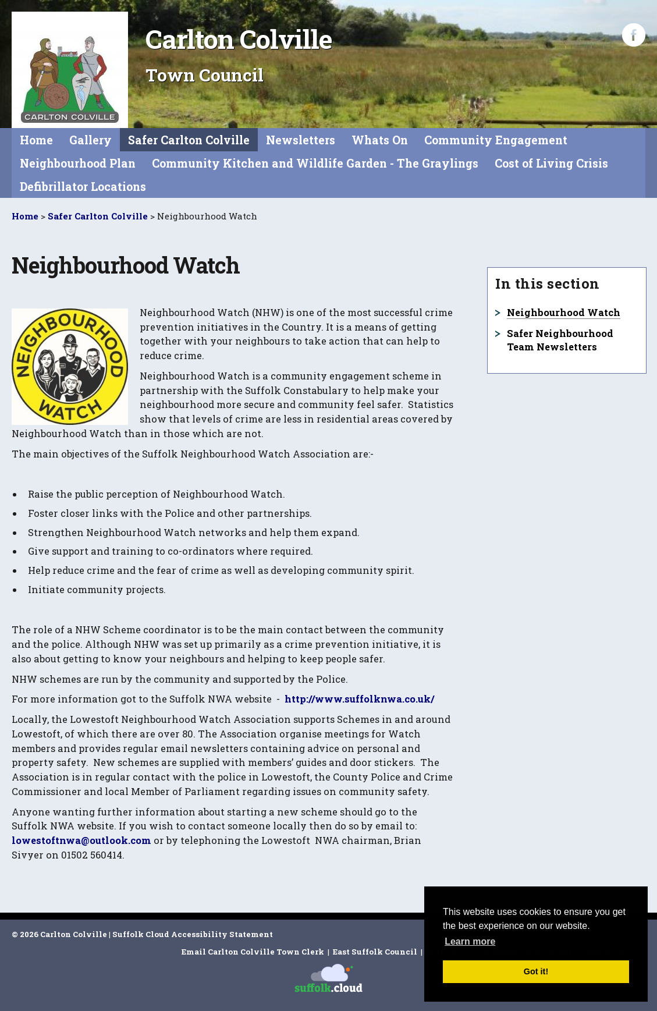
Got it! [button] (536, 971)
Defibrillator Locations (83, 186)
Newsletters (300, 140)
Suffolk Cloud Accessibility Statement (192, 934)
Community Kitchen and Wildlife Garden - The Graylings (315, 163)
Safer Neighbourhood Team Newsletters (560, 340)
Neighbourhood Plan (78, 163)
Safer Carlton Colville (189, 140)
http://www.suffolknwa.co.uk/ (359, 699)
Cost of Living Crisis (551, 163)
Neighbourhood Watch (563, 312)
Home (36, 140)
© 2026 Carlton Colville (59, 934)
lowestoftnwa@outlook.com (81, 840)
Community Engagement (495, 140)
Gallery (90, 140)
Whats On (379, 140)
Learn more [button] (470, 941)
